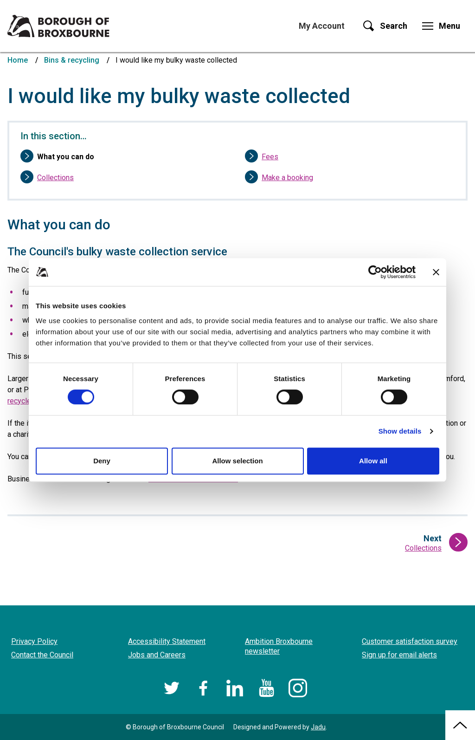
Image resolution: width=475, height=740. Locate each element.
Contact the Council (42, 654)
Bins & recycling (71, 60)
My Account (322, 26)
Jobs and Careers (157, 654)
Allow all (373, 461)
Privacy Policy (34, 641)
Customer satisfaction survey (409, 641)
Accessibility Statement (166, 641)
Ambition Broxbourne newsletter (279, 646)
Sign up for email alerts (399, 654)
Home (17, 60)
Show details (400, 431)
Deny (101, 461)
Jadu (318, 727)
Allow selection (237, 461)
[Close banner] (436, 272)
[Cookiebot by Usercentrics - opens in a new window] (375, 272)
